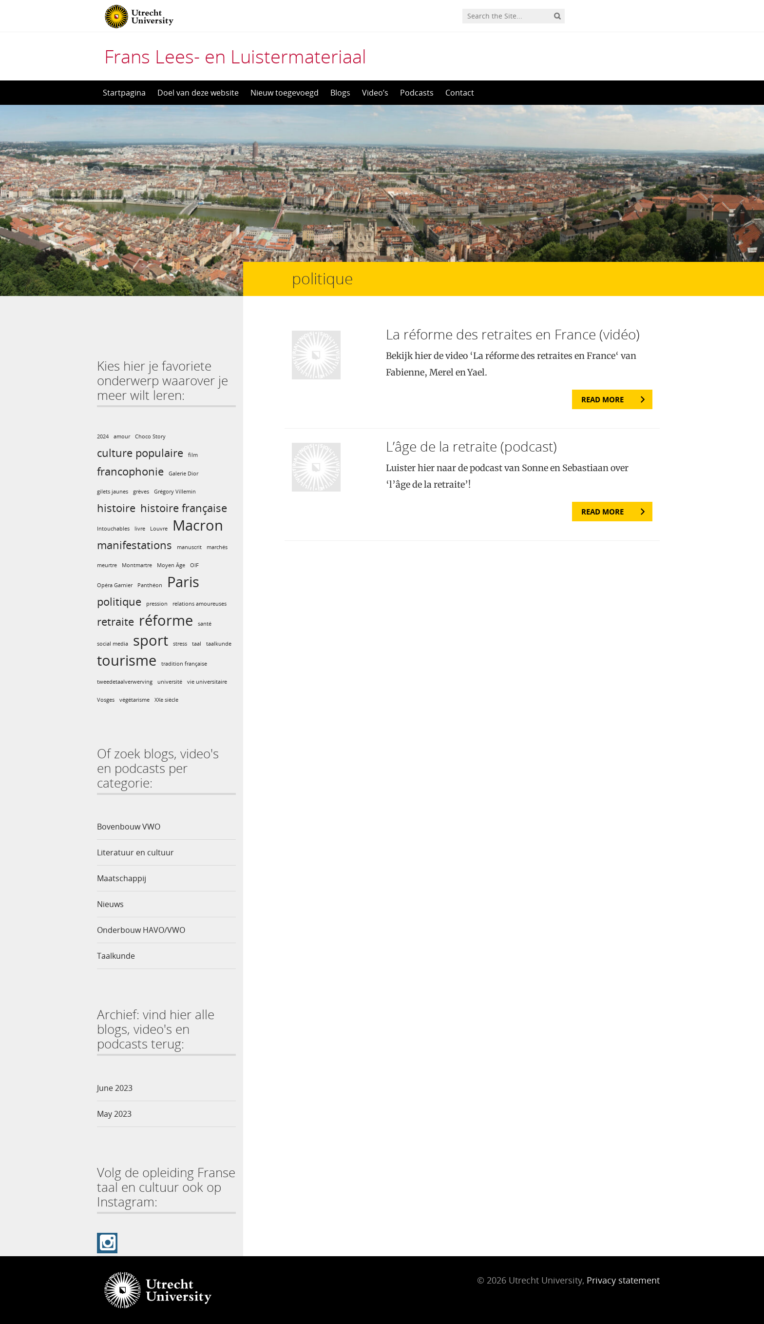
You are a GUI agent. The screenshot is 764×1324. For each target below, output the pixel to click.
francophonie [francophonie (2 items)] (130, 471)
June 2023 (115, 1088)
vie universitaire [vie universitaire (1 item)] (207, 681)
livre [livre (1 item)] (139, 528)
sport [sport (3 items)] (150, 640)
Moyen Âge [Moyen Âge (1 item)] (171, 565)
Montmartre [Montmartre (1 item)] (137, 565)
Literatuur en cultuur (135, 852)
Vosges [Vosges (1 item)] (106, 699)
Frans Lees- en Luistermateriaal (235, 56)
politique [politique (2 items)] (119, 601)
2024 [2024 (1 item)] (103, 436)
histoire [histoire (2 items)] (116, 508)
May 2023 (114, 1113)
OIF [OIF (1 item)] (194, 565)
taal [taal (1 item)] (196, 643)
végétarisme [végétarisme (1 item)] (134, 699)
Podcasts (417, 92)
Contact (459, 92)
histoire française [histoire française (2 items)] (183, 508)
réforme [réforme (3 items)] (166, 620)
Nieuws (110, 904)
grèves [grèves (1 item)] (141, 491)
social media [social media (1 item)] (112, 643)
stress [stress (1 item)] (180, 643)
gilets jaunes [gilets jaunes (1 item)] (112, 491)
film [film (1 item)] (193, 455)
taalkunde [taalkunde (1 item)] (218, 643)
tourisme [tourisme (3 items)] (126, 660)
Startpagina (124, 92)
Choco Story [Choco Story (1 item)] (150, 436)
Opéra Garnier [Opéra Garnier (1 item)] (115, 585)
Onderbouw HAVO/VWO (141, 930)
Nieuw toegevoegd (284, 92)
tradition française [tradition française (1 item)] (184, 663)
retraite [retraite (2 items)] (115, 621)
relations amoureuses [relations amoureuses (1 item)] (199, 603)
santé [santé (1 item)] (204, 623)
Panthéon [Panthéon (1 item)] (149, 585)
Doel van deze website (198, 92)
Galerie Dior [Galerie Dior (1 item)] (183, 473)
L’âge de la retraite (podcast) (471, 446)
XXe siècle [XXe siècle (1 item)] (166, 699)
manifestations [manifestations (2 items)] (134, 545)
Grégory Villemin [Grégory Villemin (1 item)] (175, 491)
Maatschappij (121, 878)
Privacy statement (623, 1280)
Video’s (375, 92)
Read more (602, 399)
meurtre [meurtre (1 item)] (107, 565)
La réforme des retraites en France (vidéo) (513, 334)
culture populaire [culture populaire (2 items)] (140, 453)
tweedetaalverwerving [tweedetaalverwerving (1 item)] (125, 681)
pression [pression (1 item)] (157, 603)
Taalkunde (116, 955)
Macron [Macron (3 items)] (197, 525)
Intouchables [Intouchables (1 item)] (113, 528)
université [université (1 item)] (169, 681)
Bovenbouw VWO (128, 826)
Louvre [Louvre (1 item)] (159, 528)
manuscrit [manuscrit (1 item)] (189, 547)
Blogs (340, 92)
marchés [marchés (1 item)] (217, 547)
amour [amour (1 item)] (122, 436)
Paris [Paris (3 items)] (183, 581)
